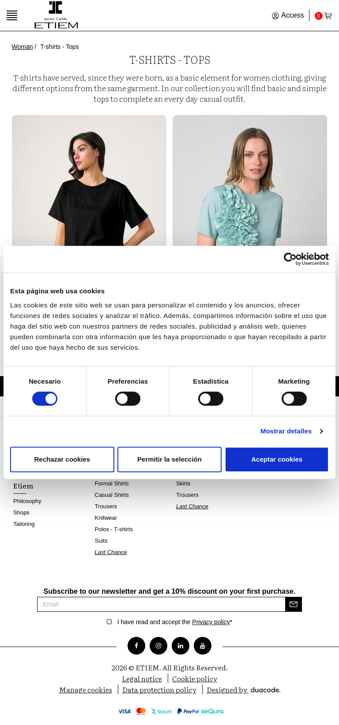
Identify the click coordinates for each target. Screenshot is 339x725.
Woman (22, 46)
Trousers (106, 506)
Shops (21, 512)
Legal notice (142, 678)
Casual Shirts (112, 495)
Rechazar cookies (62, 459)
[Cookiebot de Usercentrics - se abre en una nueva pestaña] (290, 259)
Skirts (183, 483)
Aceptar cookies (276, 459)
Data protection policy (159, 689)
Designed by (243, 689)
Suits (101, 540)
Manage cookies (85, 689)
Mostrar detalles (286, 431)
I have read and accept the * (175, 621)
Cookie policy (194, 678)
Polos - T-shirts (114, 529)
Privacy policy (211, 621)
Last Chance (111, 552)
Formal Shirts (112, 483)
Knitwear (106, 517)
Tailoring (23, 524)
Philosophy (27, 501)
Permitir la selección (169, 459)
